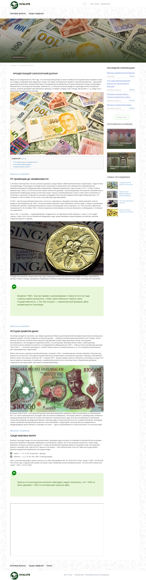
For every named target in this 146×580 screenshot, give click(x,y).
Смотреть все (121, 117)
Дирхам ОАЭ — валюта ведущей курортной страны (121, 144)
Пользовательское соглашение (97, 575)
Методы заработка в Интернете (121, 73)
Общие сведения (36, 13)
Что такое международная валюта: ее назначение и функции (118, 83)
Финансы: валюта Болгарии (119, 105)
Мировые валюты (18, 13)
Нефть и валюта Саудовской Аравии (120, 167)
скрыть (23, 158)
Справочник (105, 4)
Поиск (49, 566)
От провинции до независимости (25, 162)
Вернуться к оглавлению (20, 174)
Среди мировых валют (21, 167)
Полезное (110, 76)
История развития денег (22, 164)
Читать (132, 76)
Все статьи (95, 4)
